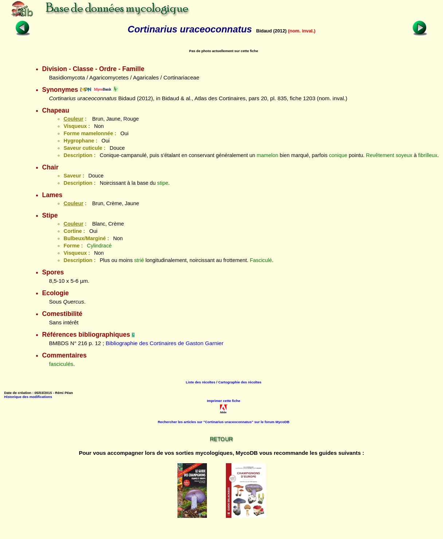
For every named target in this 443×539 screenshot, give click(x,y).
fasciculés (61, 364)
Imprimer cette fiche (223, 401)
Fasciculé (261, 260)
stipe (162, 183)
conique (338, 155)
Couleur (73, 119)
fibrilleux (428, 155)
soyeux (404, 155)
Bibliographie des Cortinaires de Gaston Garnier (164, 343)
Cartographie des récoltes (239, 382)
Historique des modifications (28, 397)
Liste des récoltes (200, 382)
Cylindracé (99, 246)
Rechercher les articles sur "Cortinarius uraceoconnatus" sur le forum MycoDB (224, 422)
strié (139, 260)
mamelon (267, 155)
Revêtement (380, 155)
